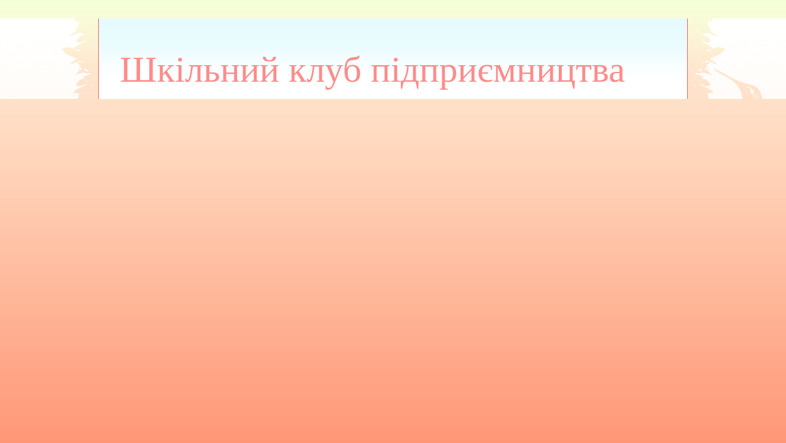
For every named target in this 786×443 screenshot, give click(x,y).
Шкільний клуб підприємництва (372, 69)
